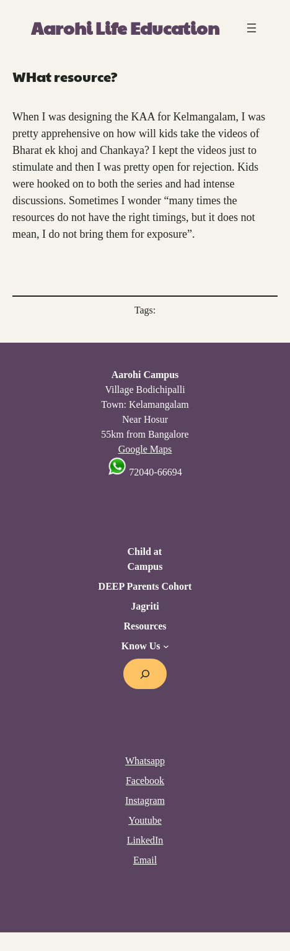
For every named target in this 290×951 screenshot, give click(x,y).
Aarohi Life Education (125, 28)
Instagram (145, 800)
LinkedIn (145, 840)
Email (145, 860)
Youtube (145, 820)
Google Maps (145, 449)
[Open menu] (251, 27)
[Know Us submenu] (166, 646)
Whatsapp (145, 760)
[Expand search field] (145, 674)
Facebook (145, 780)
